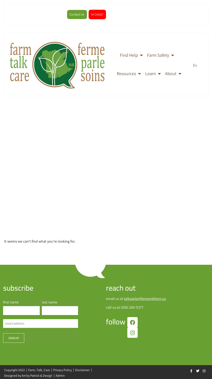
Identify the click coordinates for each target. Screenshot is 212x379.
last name (49, 300)
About (173, 72)
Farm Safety (160, 53)
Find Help (131, 53)
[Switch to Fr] (195, 63)
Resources (129, 72)
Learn (153, 72)
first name (11, 300)
